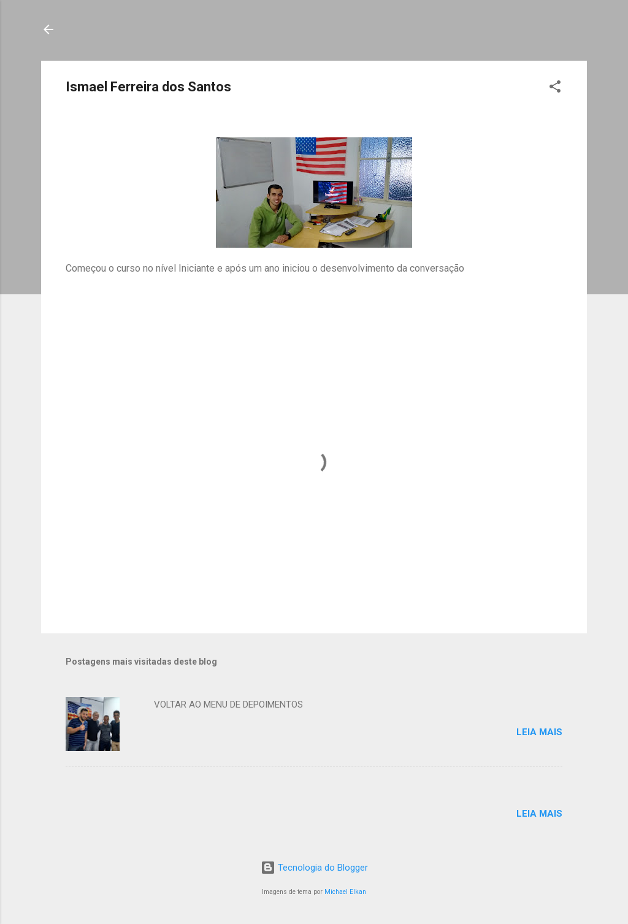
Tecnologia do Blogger (314, 867)
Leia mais (539, 732)
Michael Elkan (345, 892)
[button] (555, 88)
